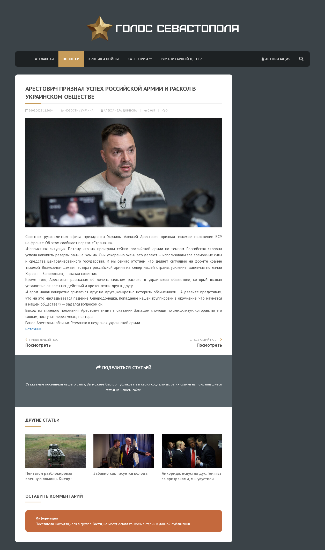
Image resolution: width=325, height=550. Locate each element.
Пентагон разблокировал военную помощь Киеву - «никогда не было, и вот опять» (54, 479)
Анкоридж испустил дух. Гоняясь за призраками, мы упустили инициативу (191, 479)
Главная (44, 59)
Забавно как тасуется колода (120, 473)
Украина (87, 110)
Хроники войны (103, 59)
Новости (71, 59)
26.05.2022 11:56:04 (39, 110)
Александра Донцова (119, 110)
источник (33, 328)
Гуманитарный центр (181, 59)
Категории (140, 59)
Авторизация (276, 59)
